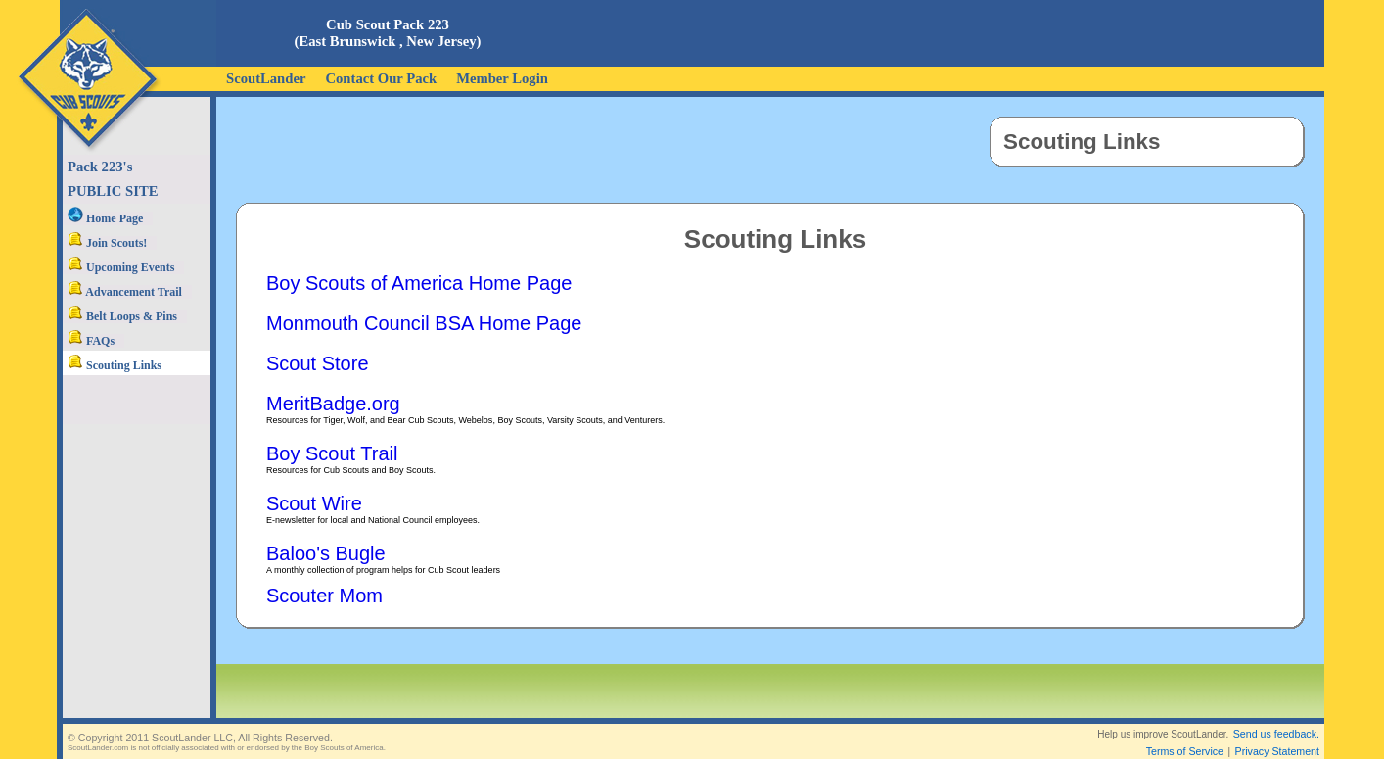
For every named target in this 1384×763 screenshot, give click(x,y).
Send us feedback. (1276, 718)
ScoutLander (265, 78)
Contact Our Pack (381, 78)
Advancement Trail (125, 292)
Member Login (502, 78)
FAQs (91, 341)
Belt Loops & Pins (122, 316)
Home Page (105, 218)
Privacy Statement (1277, 735)
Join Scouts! (107, 243)
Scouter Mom (324, 595)
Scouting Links (114, 365)
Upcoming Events (121, 267)
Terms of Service (1184, 735)
